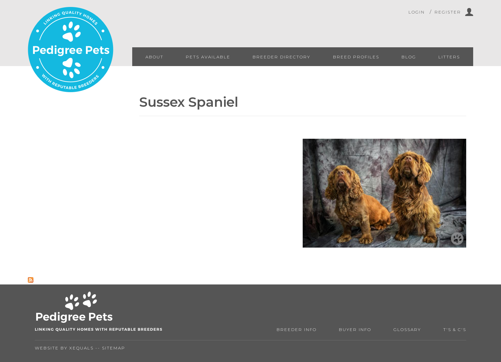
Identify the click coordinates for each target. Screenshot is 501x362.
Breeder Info (297, 329)
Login (416, 12)
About (154, 56)
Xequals (81, 348)
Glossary (407, 329)
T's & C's (454, 329)
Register (448, 12)
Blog (408, 56)
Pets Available (208, 56)
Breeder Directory (281, 56)
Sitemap (113, 348)
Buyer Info (355, 329)
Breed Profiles (356, 56)
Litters (449, 56)
